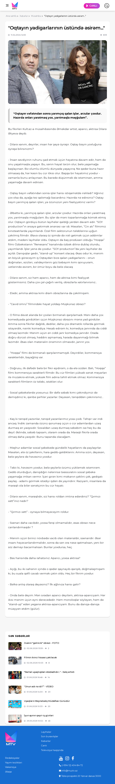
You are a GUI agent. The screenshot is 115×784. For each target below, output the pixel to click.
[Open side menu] (7, 5)
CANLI (93, 5)
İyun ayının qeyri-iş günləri (38, 715)
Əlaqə (8, 771)
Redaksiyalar (12, 757)
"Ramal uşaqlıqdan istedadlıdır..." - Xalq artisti (49, 672)
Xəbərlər (46, 741)
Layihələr (46, 731)
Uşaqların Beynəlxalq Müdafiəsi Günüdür (47, 701)
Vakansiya (10, 767)
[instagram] (66, 758)
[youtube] (60, 758)
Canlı (44, 745)
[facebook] (72, 758)
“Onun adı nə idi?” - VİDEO (38, 686)
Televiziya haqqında (52, 750)
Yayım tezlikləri (13, 762)
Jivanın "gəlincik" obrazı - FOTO (41, 643)
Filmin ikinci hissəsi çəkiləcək (40, 657)
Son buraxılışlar (49, 736)
